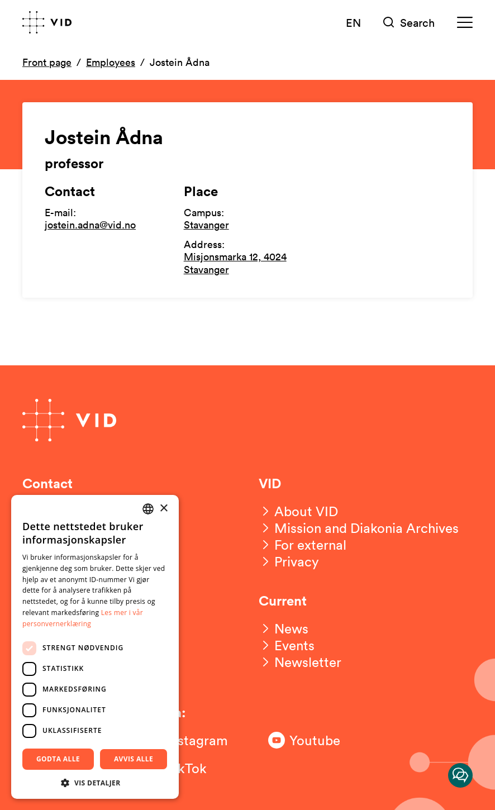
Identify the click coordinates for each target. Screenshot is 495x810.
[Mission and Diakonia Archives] (359, 528)
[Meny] (465, 23)
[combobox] (148, 508)
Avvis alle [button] (133, 759)
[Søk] (409, 23)
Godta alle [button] (58, 759)
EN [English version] (353, 22)
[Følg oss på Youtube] (313, 740)
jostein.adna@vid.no (90, 224)
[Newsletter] (300, 662)
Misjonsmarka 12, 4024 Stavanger (235, 263)
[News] (283, 628)
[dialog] (95, 647)
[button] (95, 782)
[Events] (287, 645)
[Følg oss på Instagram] (190, 740)
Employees (110, 62)
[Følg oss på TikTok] (190, 768)
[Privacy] (289, 561)
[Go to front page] (47, 22)
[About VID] (298, 511)
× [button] (163, 508)
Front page (47, 62)
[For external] (302, 544)
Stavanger (206, 224)
